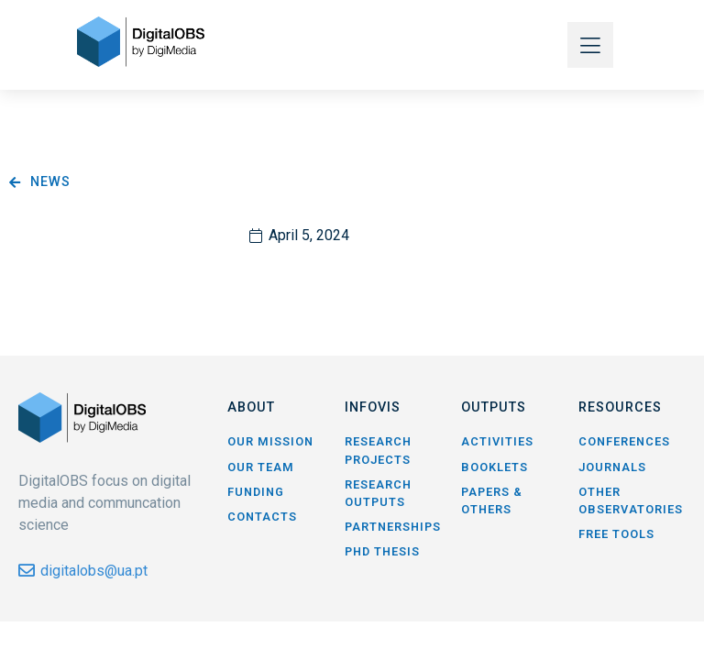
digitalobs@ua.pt (94, 570)
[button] (590, 45)
